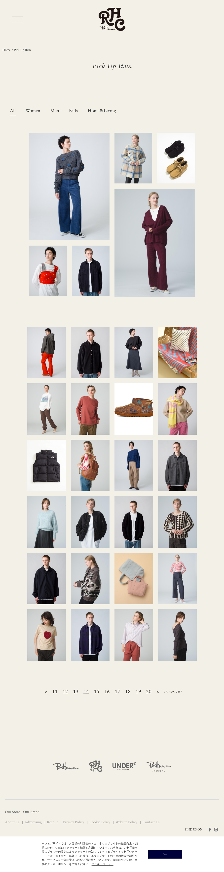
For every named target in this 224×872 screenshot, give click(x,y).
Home (6, 50)
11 (55, 692)
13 (75, 692)
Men (54, 111)
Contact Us (151, 822)
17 (117, 692)
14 (86, 692)
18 (128, 692)
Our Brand (31, 812)
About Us (12, 822)
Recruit (53, 822)
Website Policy (126, 822)
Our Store (12, 812)
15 (96, 692)
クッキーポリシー (102, 864)
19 (138, 692)
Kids (73, 111)
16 (107, 692)
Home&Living (102, 111)
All (13, 111)
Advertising (34, 822)
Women (33, 111)
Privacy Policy (74, 822)
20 (148, 692)
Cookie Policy (100, 822)
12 (65, 692)
